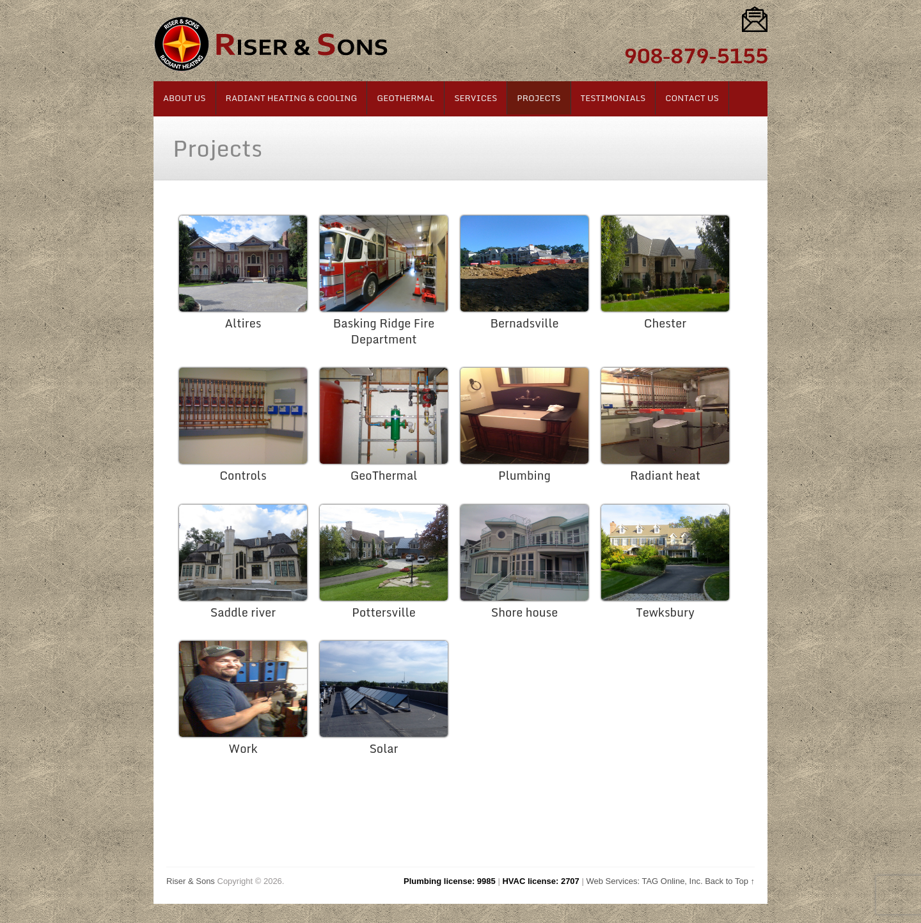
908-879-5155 (695, 55)
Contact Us (692, 98)
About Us (184, 98)
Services (475, 98)
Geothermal (405, 98)
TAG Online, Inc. (672, 881)
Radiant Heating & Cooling (292, 98)
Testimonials (613, 98)
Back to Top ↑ (730, 881)
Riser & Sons (190, 881)
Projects (538, 98)
